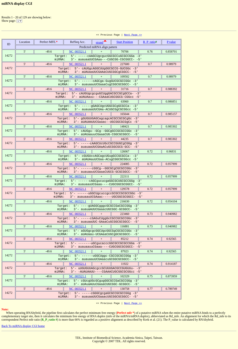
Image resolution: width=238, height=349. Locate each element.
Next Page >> (133, 35)
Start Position (124, 42)
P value (171, 42)
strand (99, 43)
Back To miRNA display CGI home (23, 327)
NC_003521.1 (77, 52)
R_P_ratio (149, 42)
